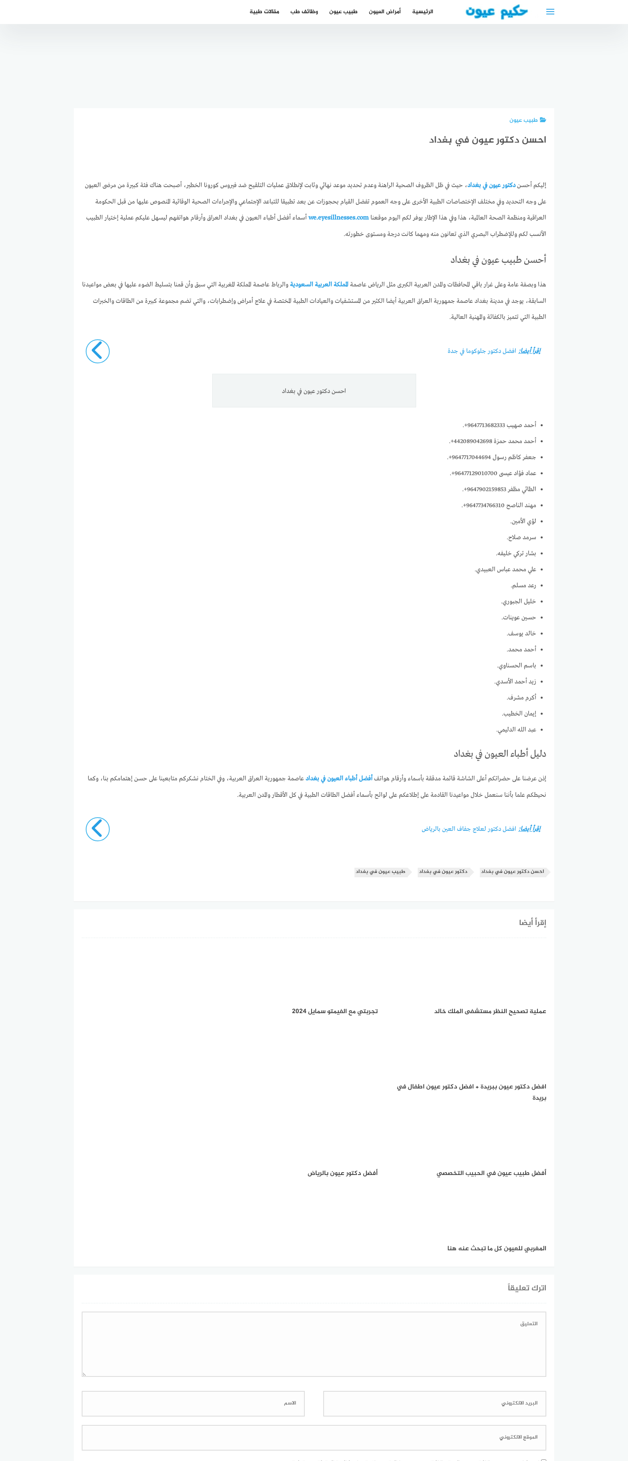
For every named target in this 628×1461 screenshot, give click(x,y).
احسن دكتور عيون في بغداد (512, 871)
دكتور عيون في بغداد (443, 871)
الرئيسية (422, 11)
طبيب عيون (343, 11)
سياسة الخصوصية (340, 1412)
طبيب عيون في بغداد (380, 871)
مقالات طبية (264, 11)
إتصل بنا (383, 1412)
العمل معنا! (295, 1412)
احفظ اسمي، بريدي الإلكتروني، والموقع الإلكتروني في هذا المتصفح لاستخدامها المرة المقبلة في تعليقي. (412, 1311)
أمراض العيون (385, 11)
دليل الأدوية (256, 1412)
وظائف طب (304, 11)
